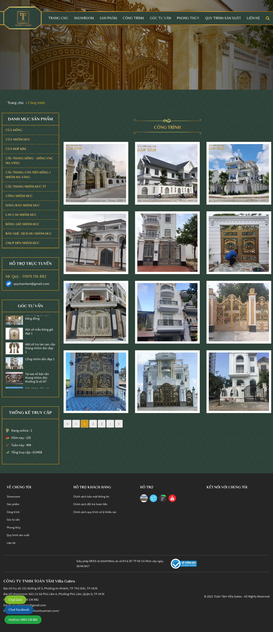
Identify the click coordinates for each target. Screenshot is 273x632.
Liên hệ (253, 18)
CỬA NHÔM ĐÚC (18, 139)
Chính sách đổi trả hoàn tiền (90, 504)
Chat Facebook (19, 609)
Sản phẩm (108, 18)
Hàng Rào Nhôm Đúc (23, 205)
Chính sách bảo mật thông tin (91, 496)
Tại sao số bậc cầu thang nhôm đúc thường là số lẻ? (37, 378)
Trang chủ (58, 18)
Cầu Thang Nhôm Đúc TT (26, 186)
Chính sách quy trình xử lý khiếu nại (94, 512)
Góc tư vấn (160, 18)
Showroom (84, 18)
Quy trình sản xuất (223, 18)
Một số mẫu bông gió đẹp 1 (39, 332)
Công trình (133, 18)
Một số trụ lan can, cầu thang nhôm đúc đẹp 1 (40, 349)
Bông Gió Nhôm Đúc (22, 224)
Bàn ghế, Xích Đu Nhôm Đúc (29, 233)
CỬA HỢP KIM (16, 149)
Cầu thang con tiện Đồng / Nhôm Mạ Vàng (28, 175)
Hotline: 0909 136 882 (23, 619)
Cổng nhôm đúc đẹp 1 (40, 360)
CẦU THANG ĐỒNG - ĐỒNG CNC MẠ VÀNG (29, 160)
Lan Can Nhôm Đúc (21, 214)
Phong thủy (188, 18)
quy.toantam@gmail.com (31, 283)
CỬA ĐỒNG (14, 130)
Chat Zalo (15, 599)
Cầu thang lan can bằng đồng (37, 317)
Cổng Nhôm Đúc (19, 196)
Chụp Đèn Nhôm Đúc (22, 243)
